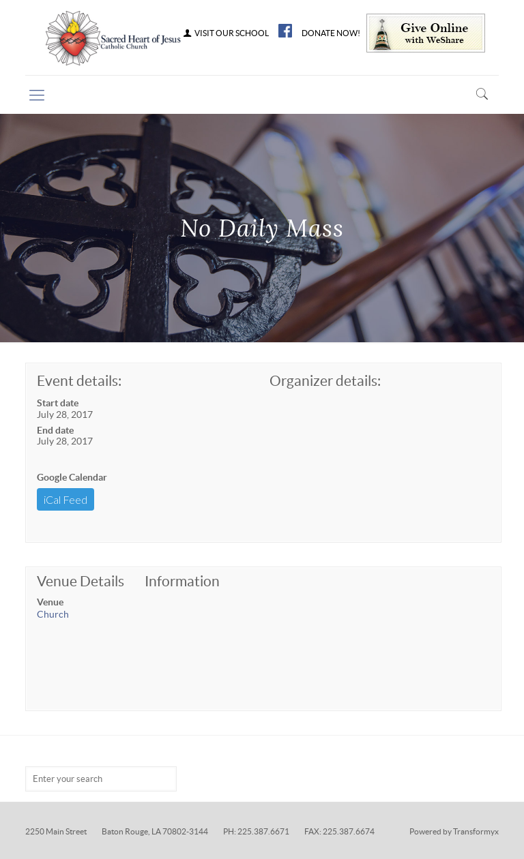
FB (285, 30)
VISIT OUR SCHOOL (225, 33)
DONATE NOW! (331, 33)
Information (182, 581)
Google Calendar (72, 477)
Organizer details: (325, 381)
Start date (57, 402)
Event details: (79, 381)
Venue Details (80, 581)
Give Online (425, 33)
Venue (50, 602)
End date (55, 430)
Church (53, 614)
